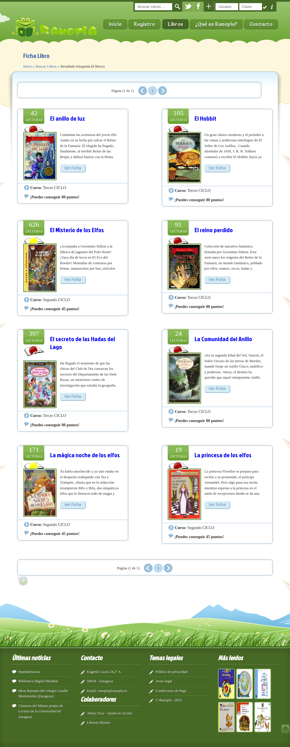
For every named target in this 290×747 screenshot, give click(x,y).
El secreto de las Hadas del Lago (82, 342)
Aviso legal (163, 681)
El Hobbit (205, 118)
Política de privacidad (171, 672)
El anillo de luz (67, 118)
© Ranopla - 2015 (168, 700)
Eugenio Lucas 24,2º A (104, 672)
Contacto (261, 24)
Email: (92, 691)
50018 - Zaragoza (100, 681)
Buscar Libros (46, 66)
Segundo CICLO (56, 299)
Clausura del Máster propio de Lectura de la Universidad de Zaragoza (40, 711)
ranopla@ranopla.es (112, 691)
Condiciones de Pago (171, 691)
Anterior (142, 90)
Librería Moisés (98, 722)
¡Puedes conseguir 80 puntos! (54, 197)
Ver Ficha (72, 168)
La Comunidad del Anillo (223, 338)
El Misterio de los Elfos (77, 229)
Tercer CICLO (54, 187)
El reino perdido (214, 229)
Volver (22, 578)
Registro (144, 24)
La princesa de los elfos (223, 454)
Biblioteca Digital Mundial (38, 681)
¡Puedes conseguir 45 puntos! (54, 309)
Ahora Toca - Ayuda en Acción (109, 713)
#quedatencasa (29, 672)
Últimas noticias (31, 657)
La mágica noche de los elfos (85, 454)
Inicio (115, 24)
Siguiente (162, 90)
